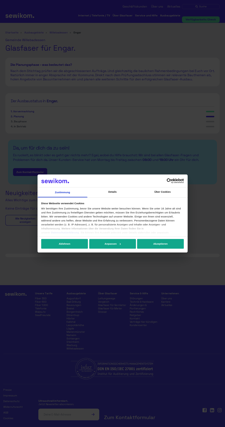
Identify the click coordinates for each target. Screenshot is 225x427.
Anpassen (113, 243)
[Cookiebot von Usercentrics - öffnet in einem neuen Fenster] (169, 180)
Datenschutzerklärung (65, 232)
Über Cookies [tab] (162, 191)
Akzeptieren (160, 243)
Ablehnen (64, 243)
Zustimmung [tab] (62, 192)
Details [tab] (112, 191)
